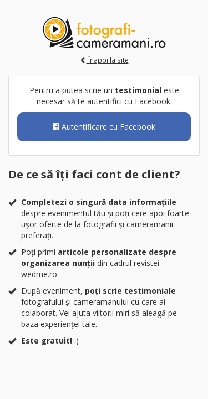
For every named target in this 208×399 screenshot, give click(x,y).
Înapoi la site (104, 59)
